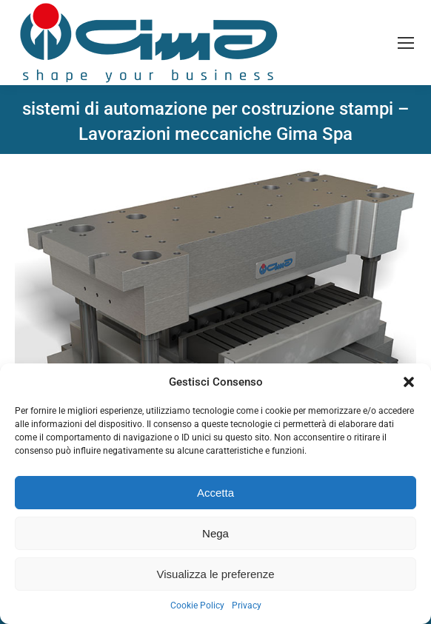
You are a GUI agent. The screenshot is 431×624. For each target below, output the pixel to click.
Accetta (215, 492)
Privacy (246, 605)
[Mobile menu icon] (405, 43)
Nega (215, 533)
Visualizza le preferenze (216, 574)
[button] (408, 382)
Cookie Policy (197, 605)
